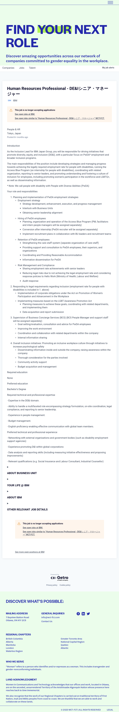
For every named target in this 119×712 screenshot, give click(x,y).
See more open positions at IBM (29, 552)
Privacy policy (51, 585)
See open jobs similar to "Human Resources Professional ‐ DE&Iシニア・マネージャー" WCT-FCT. (59, 118)
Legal (110, 709)
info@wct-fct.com (50, 617)
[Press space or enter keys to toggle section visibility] (59, 470)
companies (8, 67)
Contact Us (46, 621)
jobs (21, 67)
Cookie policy (65, 585)
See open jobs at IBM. (25, 114)
